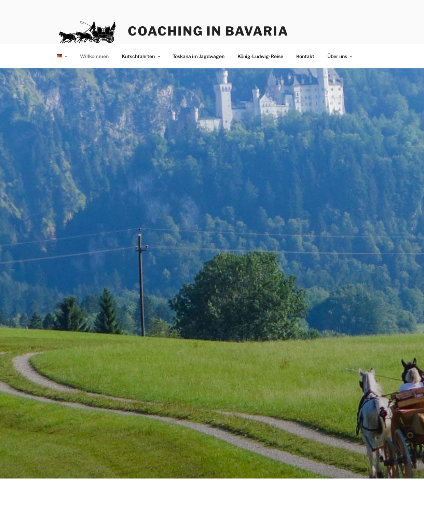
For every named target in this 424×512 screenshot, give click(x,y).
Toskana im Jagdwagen (198, 56)
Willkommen (94, 56)
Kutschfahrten (141, 56)
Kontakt (305, 56)
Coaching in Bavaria (208, 31)
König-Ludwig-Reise (260, 56)
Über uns (340, 56)
